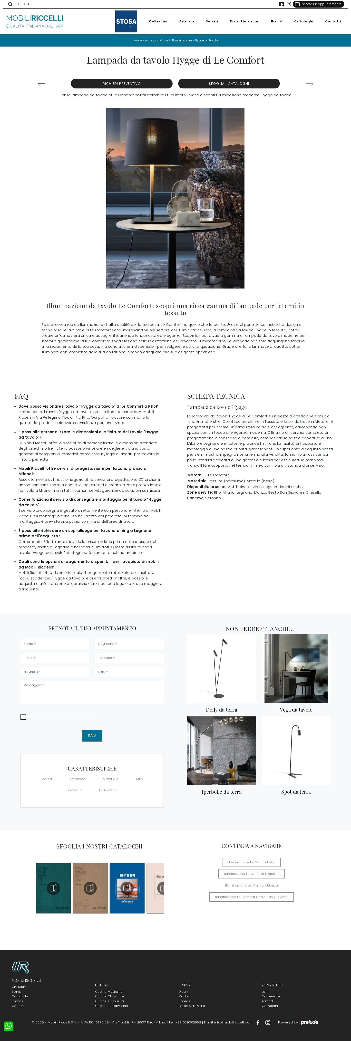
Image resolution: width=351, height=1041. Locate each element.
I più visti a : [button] (108, 790)
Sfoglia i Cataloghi (229, 83)
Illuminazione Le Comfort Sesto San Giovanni (251, 885)
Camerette (271, 996)
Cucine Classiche (109, 996)
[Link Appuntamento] (315, 4)
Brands (17, 1001)
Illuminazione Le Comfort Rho (220, 862)
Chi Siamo (20, 986)
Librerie (184, 1001)
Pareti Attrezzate (191, 1005)
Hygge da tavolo (208, 40)
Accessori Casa (155, 40)
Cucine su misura (109, 1001)
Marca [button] (46, 779)
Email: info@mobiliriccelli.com (229, 1022)
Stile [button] (139, 779)
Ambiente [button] (77, 779)
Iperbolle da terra (222, 792)
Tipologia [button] (74, 790)
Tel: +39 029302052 (185, 1022)
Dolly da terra (221, 709)
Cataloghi (301, 21)
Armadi (268, 1001)
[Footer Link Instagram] (267, 1022)
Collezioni (155, 21)
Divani (183, 991)
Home (134, 40)
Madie (183, 996)
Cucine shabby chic (111, 1005)
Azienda (183, 21)
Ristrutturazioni (241, 21)
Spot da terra (296, 792)
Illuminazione (181, 40)
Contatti (330, 21)
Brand (274, 21)
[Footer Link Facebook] (258, 1022)
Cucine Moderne (109, 991)
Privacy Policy (79, 716)
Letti (265, 991)
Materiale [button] (110, 779)
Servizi (209, 21)
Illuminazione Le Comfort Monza (251, 873)
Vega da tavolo (296, 709)
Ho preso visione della (60, 716)
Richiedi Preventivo (122, 83)
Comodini (270, 1005)
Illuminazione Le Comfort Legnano (280, 862)
